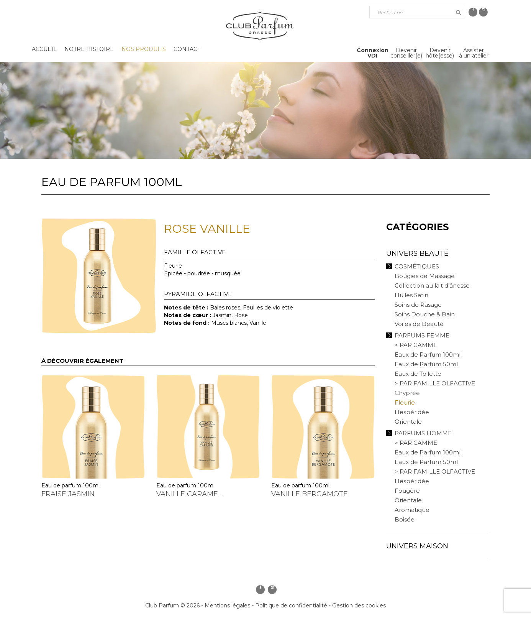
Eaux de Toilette (418, 373)
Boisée (405, 519)
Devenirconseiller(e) (406, 53)
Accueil (44, 49)
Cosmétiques (417, 266)
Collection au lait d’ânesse (432, 285)
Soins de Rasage (418, 304)
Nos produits (143, 49)
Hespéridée (412, 412)
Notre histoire (89, 49)
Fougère (407, 490)
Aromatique (412, 509)
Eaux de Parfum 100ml (428, 354)
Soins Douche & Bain (425, 314)
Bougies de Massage (425, 276)
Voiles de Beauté (419, 323)
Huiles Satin (411, 295)
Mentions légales (227, 605)
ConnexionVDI (372, 53)
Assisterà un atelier (473, 53)
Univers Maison (417, 546)
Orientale (408, 421)
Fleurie (405, 402)
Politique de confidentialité (291, 605)
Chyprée (407, 393)
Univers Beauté (417, 253)
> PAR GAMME (416, 345)
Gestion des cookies (359, 605)
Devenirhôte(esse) (440, 53)
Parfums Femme (422, 335)
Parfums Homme (423, 433)
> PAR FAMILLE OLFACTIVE (435, 383)
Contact (187, 49)
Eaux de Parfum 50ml (426, 364)
